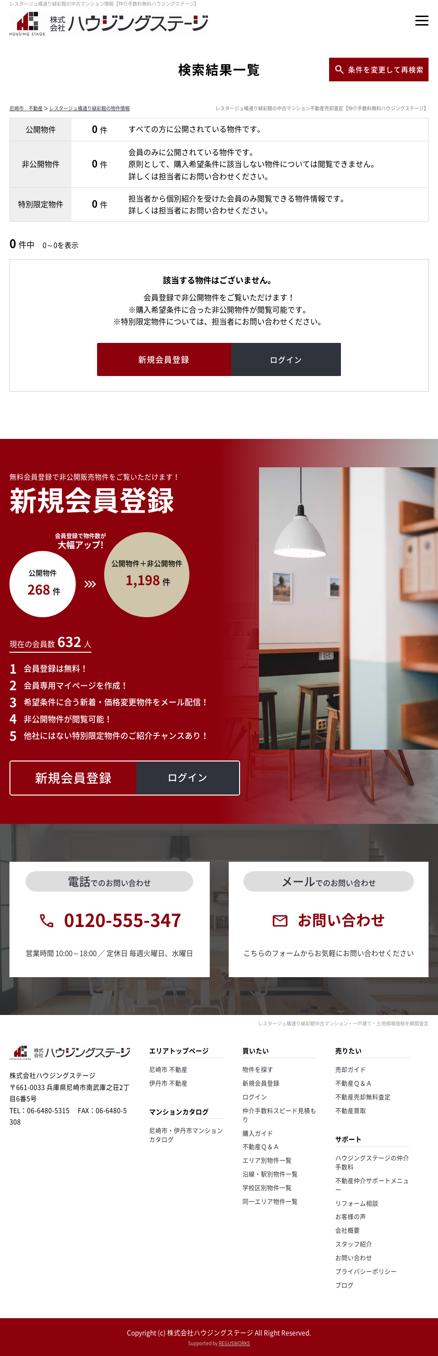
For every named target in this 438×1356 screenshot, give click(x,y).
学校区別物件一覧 (267, 1187)
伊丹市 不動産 (168, 1082)
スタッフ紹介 (353, 1243)
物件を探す (257, 1069)
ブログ (344, 1284)
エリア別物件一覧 (267, 1159)
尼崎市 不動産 (26, 108)
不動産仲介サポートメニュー (372, 1185)
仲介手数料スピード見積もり (279, 1115)
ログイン (254, 1096)
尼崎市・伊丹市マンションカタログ (186, 1135)
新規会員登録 (260, 1082)
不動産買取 (350, 1110)
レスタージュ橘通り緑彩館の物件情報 (89, 108)
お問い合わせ (353, 1257)
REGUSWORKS (234, 1343)
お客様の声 (350, 1216)
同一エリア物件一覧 (270, 1201)
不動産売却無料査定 (363, 1096)
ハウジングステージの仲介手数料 (372, 1162)
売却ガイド (350, 1069)
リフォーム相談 (356, 1203)
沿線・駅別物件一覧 (270, 1173)
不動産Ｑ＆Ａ (260, 1146)
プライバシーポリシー (366, 1271)
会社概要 (347, 1229)
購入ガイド (257, 1133)
